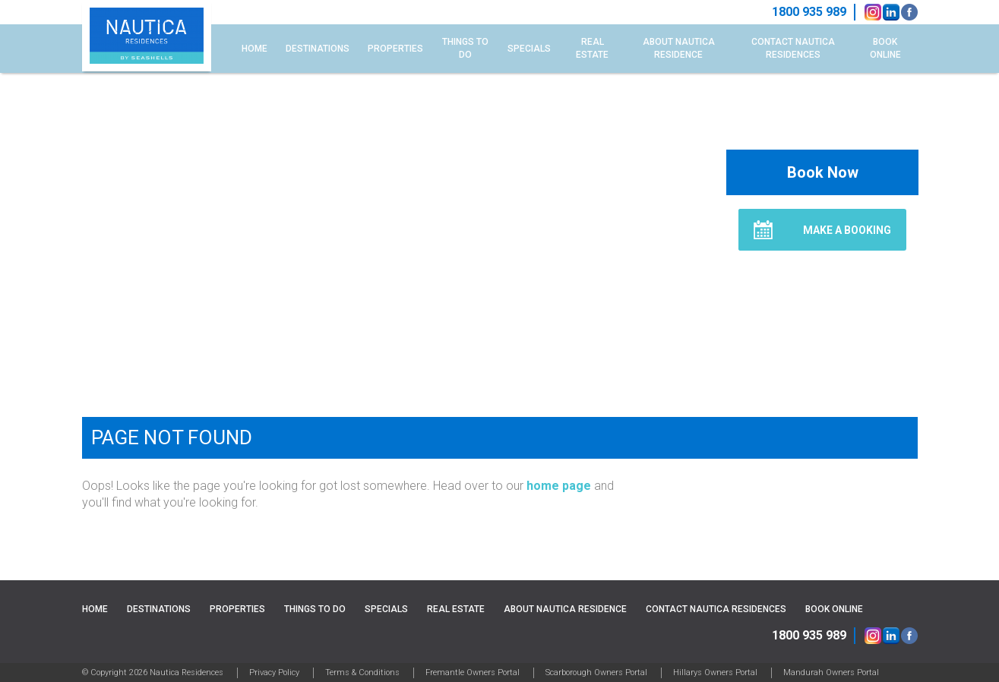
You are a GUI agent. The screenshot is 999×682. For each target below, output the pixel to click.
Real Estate (592, 48)
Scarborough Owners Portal (596, 672)
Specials (529, 48)
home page (558, 485)
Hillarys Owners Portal (715, 672)
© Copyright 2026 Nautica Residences (152, 672)
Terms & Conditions (362, 672)
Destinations (317, 48)
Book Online (885, 48)
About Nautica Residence (679, 48)
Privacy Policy (274, 672)
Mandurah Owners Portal (831, 672)
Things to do (465, 48)
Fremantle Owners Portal (472, 672)
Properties (395, 48)
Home (254, 48)
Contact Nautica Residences (793, 48)
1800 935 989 (809, 635)
